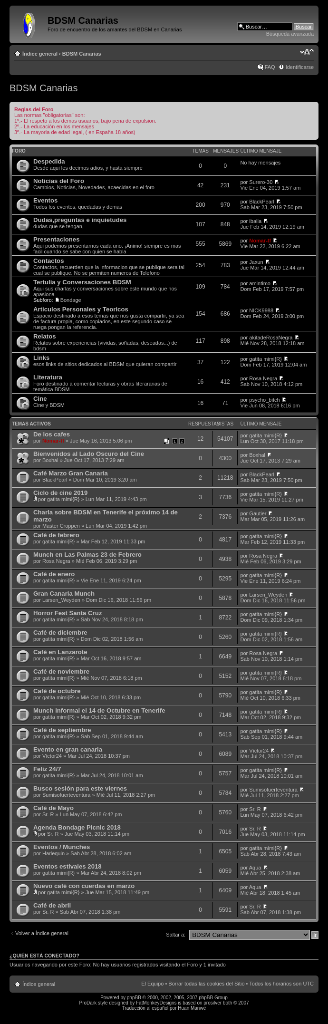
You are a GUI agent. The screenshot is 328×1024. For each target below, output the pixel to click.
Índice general (40, 54)
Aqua (255, 867)
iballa (255, 221)
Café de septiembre (62, 730)
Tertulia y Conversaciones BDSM (82, 282)
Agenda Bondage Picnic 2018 (77, 827)
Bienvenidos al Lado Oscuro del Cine (88, 453)
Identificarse (300, 67)
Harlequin (53, 853)
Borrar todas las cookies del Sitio (206, 983)
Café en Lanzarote (60, 652)
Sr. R (48, 814)
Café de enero (54, 574)
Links (41, 357)
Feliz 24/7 (47, 769)
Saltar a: (175, 934)
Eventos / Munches (61, 846)
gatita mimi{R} (265, 359)
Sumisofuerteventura (66, 795)
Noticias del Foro (58, 180)
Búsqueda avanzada (290, 34)
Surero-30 (260, 182)
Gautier (257, 513)
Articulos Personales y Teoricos (80, 309)
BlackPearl (261, 201)
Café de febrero (56, 535)
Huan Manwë (192, 1008)
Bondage (70, 300)
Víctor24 (52, 756)
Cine (40, 398)
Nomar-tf (260, 240)
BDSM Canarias (81, 54)
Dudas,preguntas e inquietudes (79, 219)
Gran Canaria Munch (64, 593)
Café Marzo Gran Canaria (70, 473)
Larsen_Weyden (61, 600)
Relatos (44, 336)
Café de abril (52, 905)
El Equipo (152, 983)
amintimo (259, 283)
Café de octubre (57, 691)
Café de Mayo (53, 807)
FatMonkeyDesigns (156, 1002)
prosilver (212, 1002)
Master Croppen (61, 526)
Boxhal (50, 460)
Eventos (45, 200)
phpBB (134, 997)
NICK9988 (261, 310)
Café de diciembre (60, 632)
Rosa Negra (263, 378)
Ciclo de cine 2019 (60, 492)
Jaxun (256, 262)
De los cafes (51, 434)
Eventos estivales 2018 (67, 866)
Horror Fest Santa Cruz (67, 613)
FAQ (270, 67)
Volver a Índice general (41, 933)
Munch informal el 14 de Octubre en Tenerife (99, 710)
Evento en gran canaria (67, 749)
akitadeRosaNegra (270, 337)
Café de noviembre (61, 671)
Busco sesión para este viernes (80, 788)
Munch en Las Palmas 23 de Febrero (87, 554)
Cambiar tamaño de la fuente (307, 52)
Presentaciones (56, 239)
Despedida (49, 161)
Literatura (47, 377)
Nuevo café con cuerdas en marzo (84, 885)
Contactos (48, 260)
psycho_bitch (264, 400)
